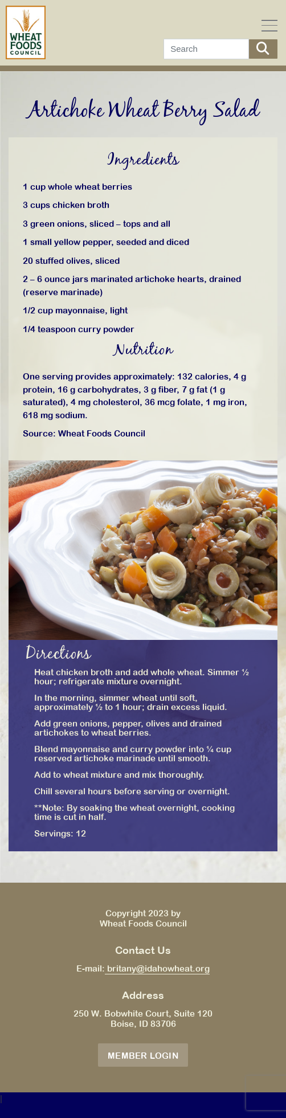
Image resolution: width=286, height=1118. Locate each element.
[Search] (206, 49)
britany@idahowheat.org (157, 968)
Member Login (143, 1055)
